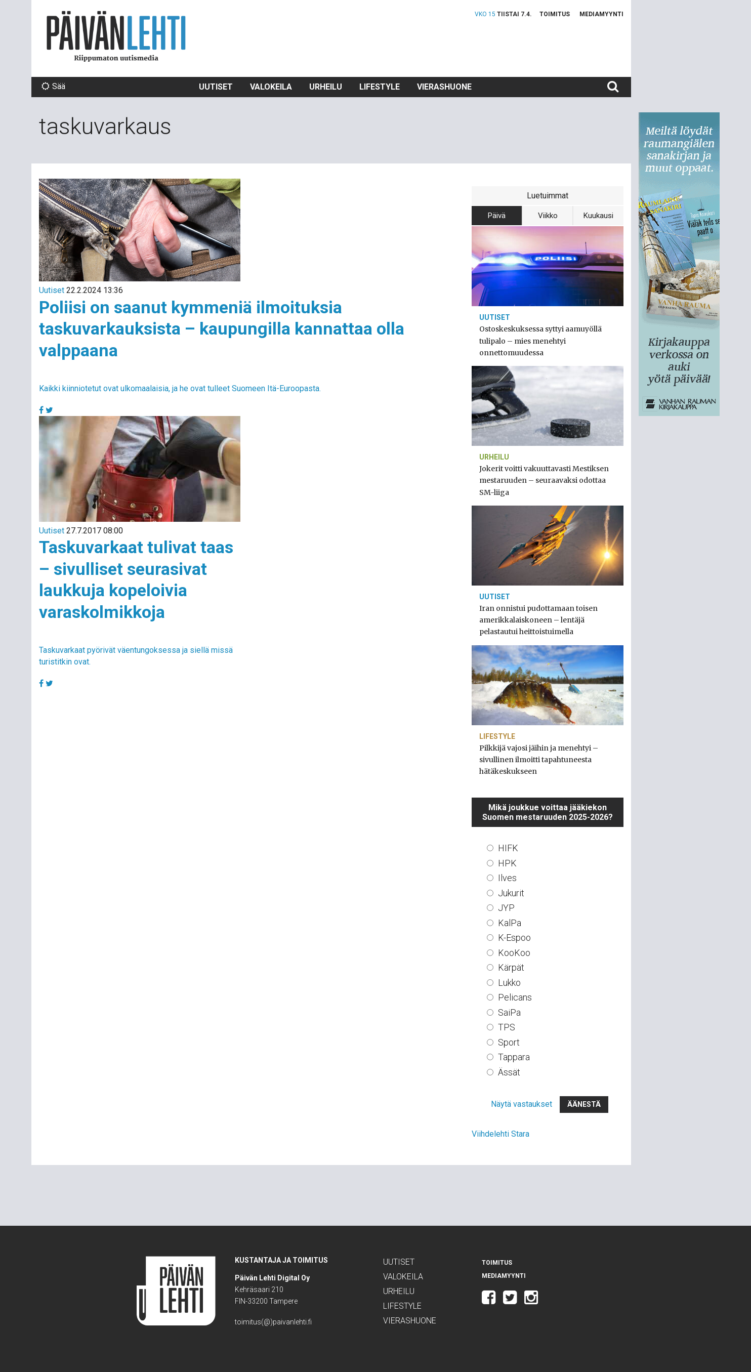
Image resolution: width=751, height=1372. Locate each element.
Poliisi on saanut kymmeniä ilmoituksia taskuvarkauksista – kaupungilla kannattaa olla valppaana (221, 328)
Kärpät (511, 967)
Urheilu (325, 87)
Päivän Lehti (116, 36)
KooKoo (514, 952)
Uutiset (216, 87)
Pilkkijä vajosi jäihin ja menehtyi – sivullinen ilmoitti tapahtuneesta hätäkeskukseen (538, 759)
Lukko (509, 982)
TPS (506, 1027)
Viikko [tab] (548, 215)
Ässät (509, 1072)
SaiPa (509, 1012)
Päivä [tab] (497, 215)
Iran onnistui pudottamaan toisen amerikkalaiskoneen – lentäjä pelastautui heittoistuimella (538, 620)
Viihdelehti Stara (500, 1134)
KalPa (509, 923)
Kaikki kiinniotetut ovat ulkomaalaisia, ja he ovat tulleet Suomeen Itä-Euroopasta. (180, 388)
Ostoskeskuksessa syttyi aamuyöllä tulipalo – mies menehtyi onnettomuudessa (540, 340)
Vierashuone (444, 87)
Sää (53, 86)
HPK (507, 863)
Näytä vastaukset (521, 1104)
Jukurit (511, 893)
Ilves (507, 877)
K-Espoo (514, 937)
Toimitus (554, 14)
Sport (509, 1042)
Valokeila (271, 87)
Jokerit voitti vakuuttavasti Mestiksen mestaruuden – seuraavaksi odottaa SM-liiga (544, 480)
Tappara (514, 1057)
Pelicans (515, 997)
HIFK (508, 848)
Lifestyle (379, 87)
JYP (506, 907)
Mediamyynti (601, 14)
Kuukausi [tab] (598, 215)
